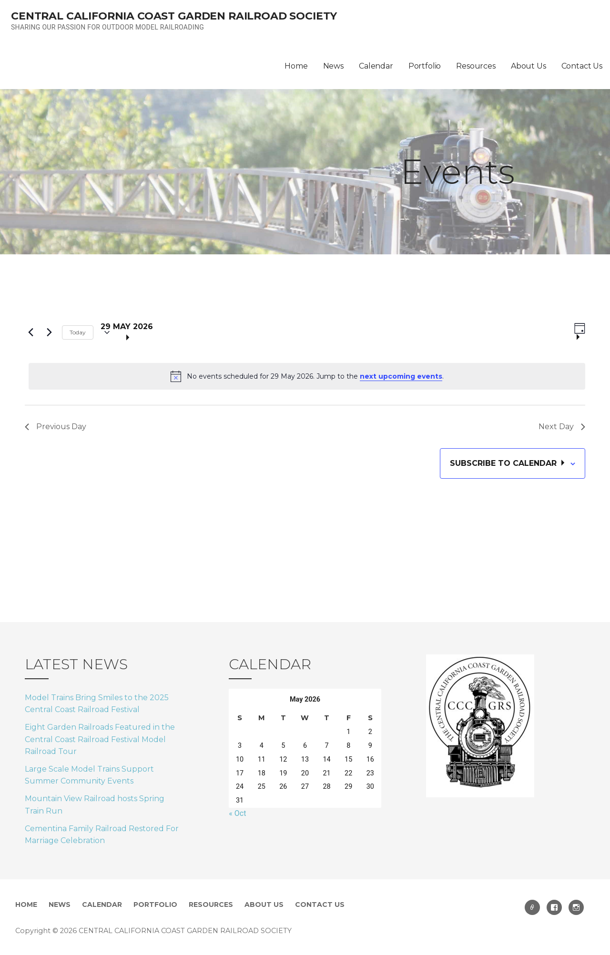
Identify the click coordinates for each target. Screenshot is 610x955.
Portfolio (424, 65)
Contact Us (581, 65)
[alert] (307, 376)
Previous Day (55, 426)
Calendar (376, 65)
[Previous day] (30, 332)
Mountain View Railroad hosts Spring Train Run (94, 804)
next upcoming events (401, 376)
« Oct (237, 813)
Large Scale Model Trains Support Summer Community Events (89, 775)
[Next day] (49, 332)
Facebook (554, 907)
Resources (476, 65)
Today (78, 332)
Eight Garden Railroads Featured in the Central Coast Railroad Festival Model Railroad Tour (100, 739)
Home (296, 65)
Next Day (562, 426)
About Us (528, 65)
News (333, 65)
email (532, 907)
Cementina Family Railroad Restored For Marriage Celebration (102, 834)
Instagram (576, 907)
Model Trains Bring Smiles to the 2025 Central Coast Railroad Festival (97, 703)
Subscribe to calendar (504, 463)
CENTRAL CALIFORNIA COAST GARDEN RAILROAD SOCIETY (174, 16)
